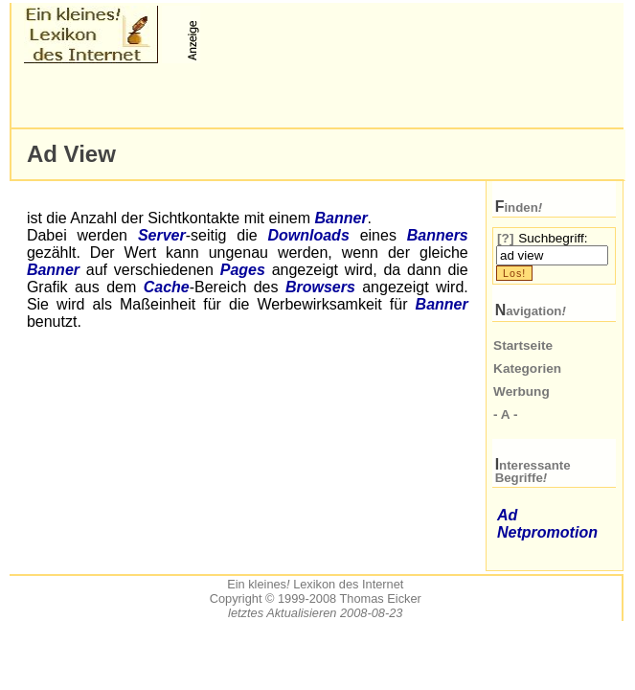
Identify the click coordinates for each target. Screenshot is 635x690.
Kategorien (527, 368)
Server (162, 235)
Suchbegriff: (552, 238)
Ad (507, 515)
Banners (437, 235)
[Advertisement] (248, 96)
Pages (242, 270)
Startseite (523, 345)
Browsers (320, 287)
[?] (505, 238)
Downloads (308, 235)
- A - (505, 414)
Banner (340, 218)
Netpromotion (547, 532)
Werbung (521, 391)
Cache (167, 287)
